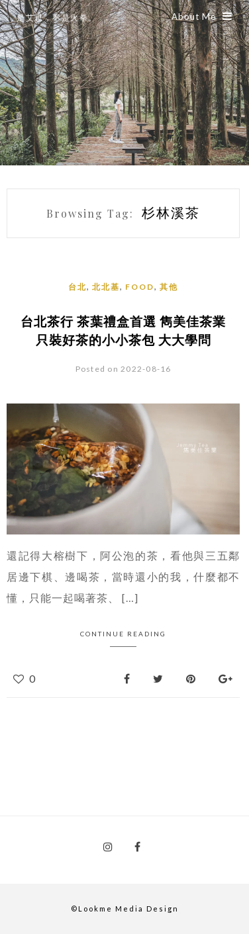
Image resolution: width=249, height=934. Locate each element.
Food (139, 287)
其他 (169, 287)
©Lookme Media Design (125, 908)
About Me (202, 16)
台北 (77, 287)
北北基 (106, 287)
